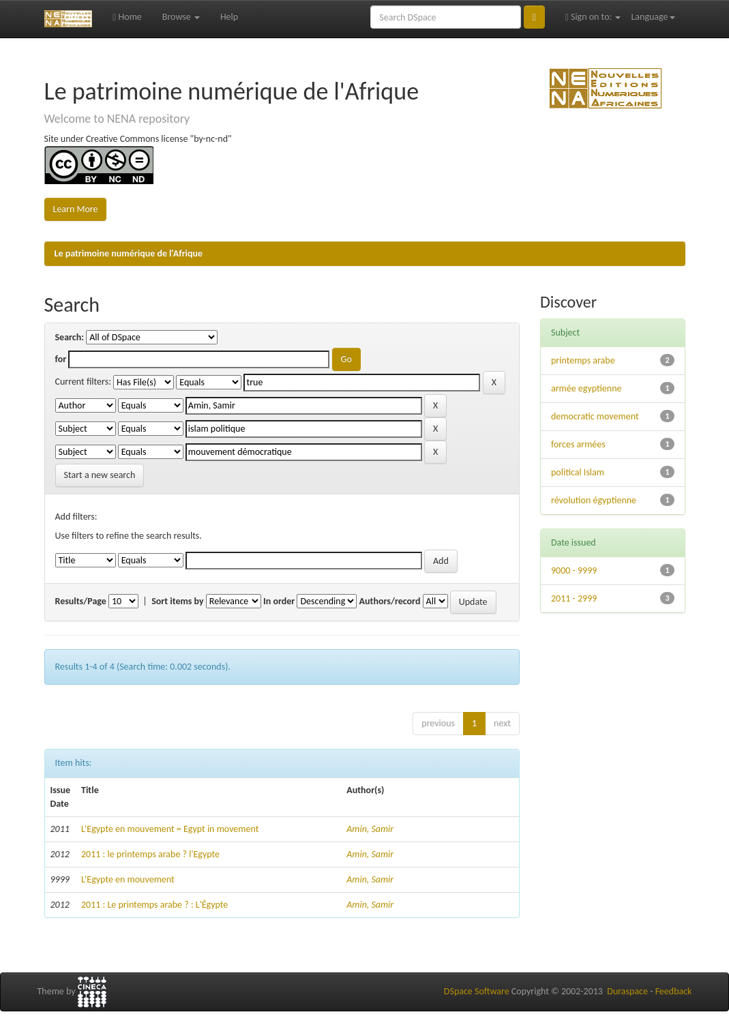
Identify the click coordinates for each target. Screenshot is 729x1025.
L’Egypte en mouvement (128, 879)
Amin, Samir (369, 829)
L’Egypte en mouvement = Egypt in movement (169, 829)
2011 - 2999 (574, 598)
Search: (70, 337)
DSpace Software (476, 991)
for (61, 359)
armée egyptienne (586, 388)
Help (229, 17)
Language (652, 17)
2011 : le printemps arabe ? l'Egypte (150, 854)
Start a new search (100, 475)
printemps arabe (583, 360)
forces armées (578, 444)
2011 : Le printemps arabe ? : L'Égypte (154, 904)
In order (279, 601)
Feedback (673, 991)
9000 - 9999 (574, 570)
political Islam (577, 472)
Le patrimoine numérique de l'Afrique (129, 253)
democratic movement (595, 416)
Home (127, 17)
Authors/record (390, 601)
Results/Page (80, 601)
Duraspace (627, 991)
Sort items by (177, 601)
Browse (181, 17)
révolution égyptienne (593, 500)
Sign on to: (593, 17)
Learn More (75, 209)
